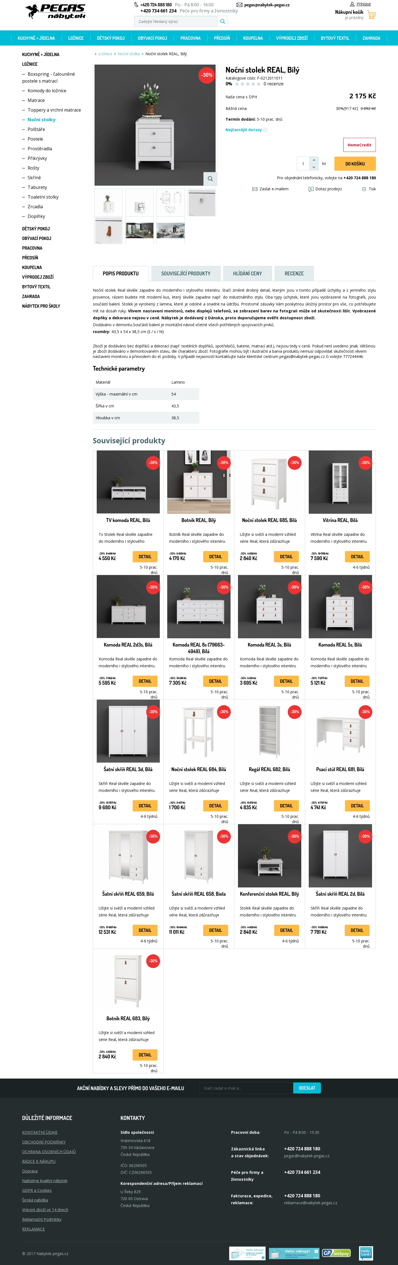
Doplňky (36, 216)
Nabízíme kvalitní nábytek (44, 1180)
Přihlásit (360, 4)
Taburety (37, 187)
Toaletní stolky (43, 197)
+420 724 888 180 (156, 4)
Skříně (34, 178)
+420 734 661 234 (302, 1172)
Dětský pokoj (111, 38)
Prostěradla (40, 149)
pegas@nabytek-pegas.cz (266, 4)
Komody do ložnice (47, 91)
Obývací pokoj (152, 38)
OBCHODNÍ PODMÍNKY (44, 1142)
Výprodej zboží (292, 38)
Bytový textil (335, 38)
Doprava (30, 1171)
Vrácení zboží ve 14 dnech (45, 1209)
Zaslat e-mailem (270, 188)
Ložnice (76, 38)
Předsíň (222, 38)
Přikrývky (37, 158)
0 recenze (274, 84)
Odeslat (307, 1088)
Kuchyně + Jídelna (36, 38)
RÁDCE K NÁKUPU (39, 1161)
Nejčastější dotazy (247, 129)
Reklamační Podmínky (41, 1219)
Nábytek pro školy (41, 306)
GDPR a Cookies (37, 1190)
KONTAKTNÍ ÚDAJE (39, 1132)
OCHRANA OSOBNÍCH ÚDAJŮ (49, 1151)
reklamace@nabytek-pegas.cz (310, 1202)
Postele (35, 139)
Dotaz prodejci (325, 188)
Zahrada (371, 38)
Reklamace (33, 1229)
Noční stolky (41, 120)
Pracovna (190, 38)
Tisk (369, 188)
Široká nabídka (35, 1200)
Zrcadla (35, 207)
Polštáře (36, 129)
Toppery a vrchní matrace (54, 110)
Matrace (36, 100)
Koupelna (253, 38)
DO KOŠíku (355, 164)
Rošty (33, 168)
